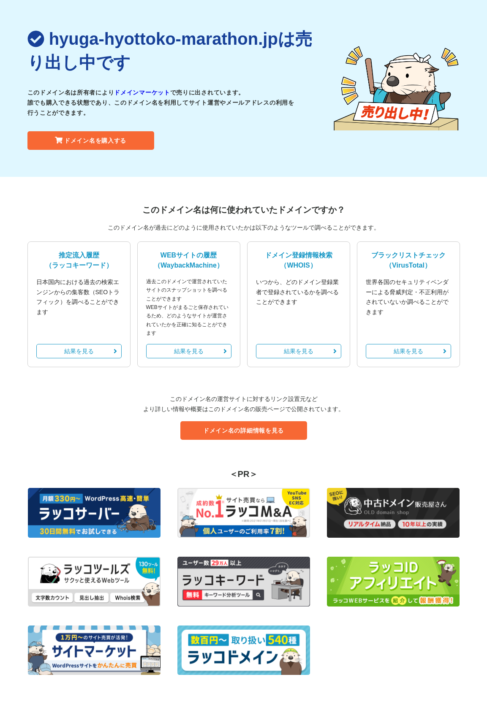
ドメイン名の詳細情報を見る (243, 430)
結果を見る (90, 351)
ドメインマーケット (142, 92)
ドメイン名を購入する (90, 140)
